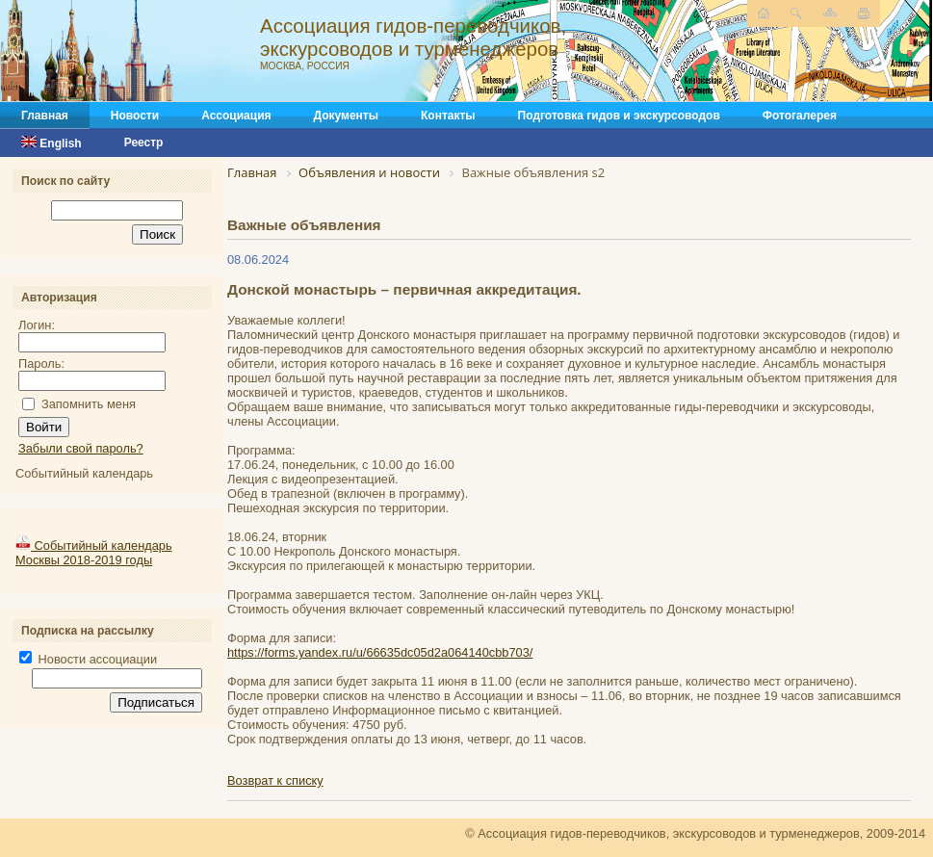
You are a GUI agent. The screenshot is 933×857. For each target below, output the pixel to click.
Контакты (448, 115)
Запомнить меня (88, 404)
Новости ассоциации (88, 659)
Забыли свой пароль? (80, 448)
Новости (135, 115)
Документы (346, 115)
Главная (44, 115)
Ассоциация (236, 115)
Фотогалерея (800, 115)
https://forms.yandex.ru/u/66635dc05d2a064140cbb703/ (379, 652)
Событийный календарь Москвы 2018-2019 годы (93, 552)
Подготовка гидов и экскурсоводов (619, 115)
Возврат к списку (275, 780)
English (51, 143)
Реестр (144, 142)
